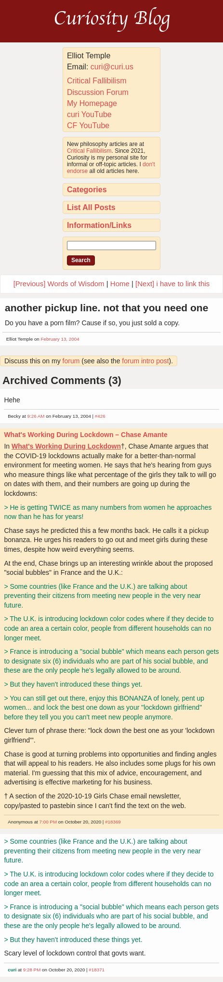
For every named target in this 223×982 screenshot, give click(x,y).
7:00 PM (48, 821)
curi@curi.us (112, 67)
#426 (100, 416)
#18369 (113, 821)
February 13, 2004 (60, 339)
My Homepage (92, 103)
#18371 (97, 969)
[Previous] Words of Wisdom (59, 283)
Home (120, 283)
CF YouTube (88, 125)
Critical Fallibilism (97, 81)
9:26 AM (36, 416)
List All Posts (91, 207)
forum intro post (145, 361)
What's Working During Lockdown (66, 446)
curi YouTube (89, 114)
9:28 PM (32, 969)
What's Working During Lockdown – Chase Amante (85, 434)
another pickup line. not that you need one (106, 307)
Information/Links (99, 225)
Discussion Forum (98, 92)
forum (71, 361)
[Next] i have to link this (172, 283)
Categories (87, 190)
